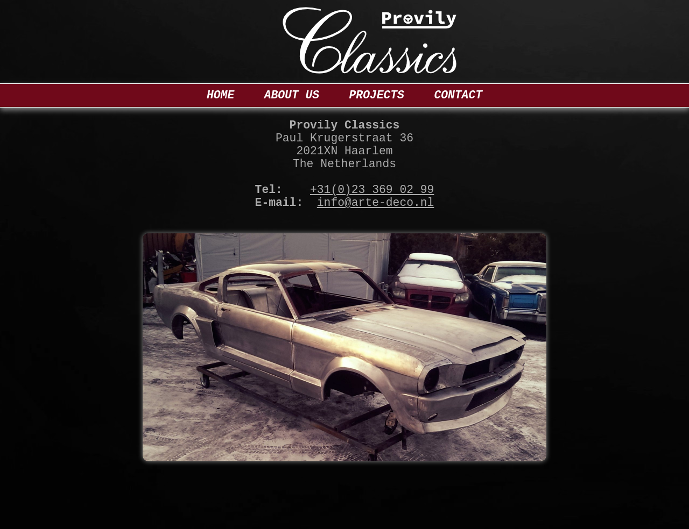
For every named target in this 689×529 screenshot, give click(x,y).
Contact (458, 95)
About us (291, 95)
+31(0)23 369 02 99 (372, 189)
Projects (376, 95)
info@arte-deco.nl (375, 202)
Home (220, 95)
